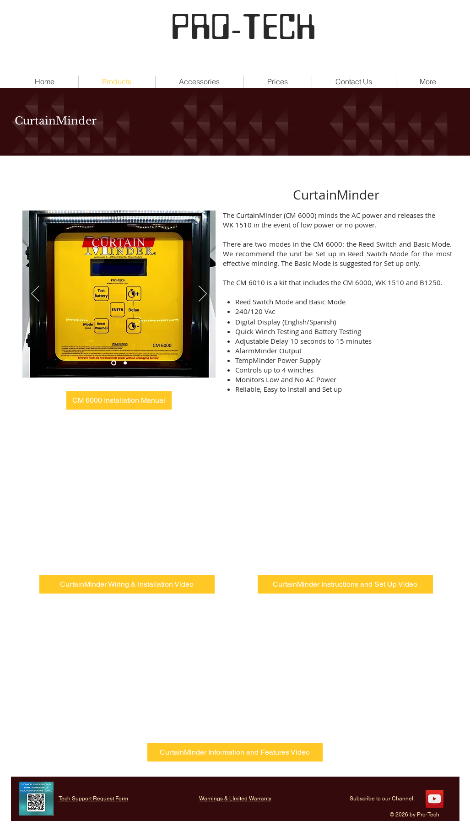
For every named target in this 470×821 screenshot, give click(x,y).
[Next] (203, 294)
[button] (428, 82)
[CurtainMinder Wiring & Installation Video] (127, 584)
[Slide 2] (125, 363)
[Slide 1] (113, 363)
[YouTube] (434, 799)
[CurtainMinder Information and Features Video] (235, 752)
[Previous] (35, 294)
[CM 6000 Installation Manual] (119, 400)
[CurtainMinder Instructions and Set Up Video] (345, 584)
